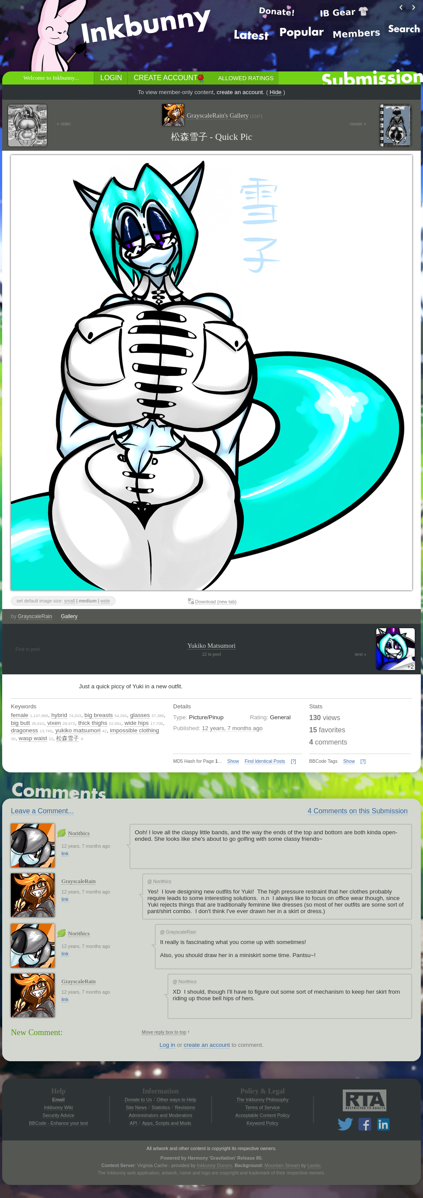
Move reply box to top (164, 1032)
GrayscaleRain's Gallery (224, 115)
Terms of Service (262, 1107)
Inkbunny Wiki (58, 1107)
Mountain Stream (282, 1165)
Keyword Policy (263, 1123)
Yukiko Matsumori (211, 645)
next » (360, 654)
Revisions (185, 1107)
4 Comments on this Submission (358, 811)
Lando (314, 1165)
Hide (275, 92)
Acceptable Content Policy (262, 1115)
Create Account (166, 77)
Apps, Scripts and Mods (166, 1123)
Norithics (79, 833)
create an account (240, 92)
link (64, 853)
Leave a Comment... (42, 811)
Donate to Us (138, 1099)
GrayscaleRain (35, 616)
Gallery (69, 616)
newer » (358, 123)
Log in (167, 1045)
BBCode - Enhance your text (58, 1123)
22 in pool (211, 654)
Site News (136, 1107)
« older (64, 123)
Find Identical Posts (265, 761)
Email (58, 1099)
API (133, 1123)
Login (111, 77)
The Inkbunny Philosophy (262, 1099)
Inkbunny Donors (214, 1165)
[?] (293, 761)
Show (233, 761)
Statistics (161, 1107)
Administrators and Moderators (160, 1115)
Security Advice (59, 1115)
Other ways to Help (176, 1099)
